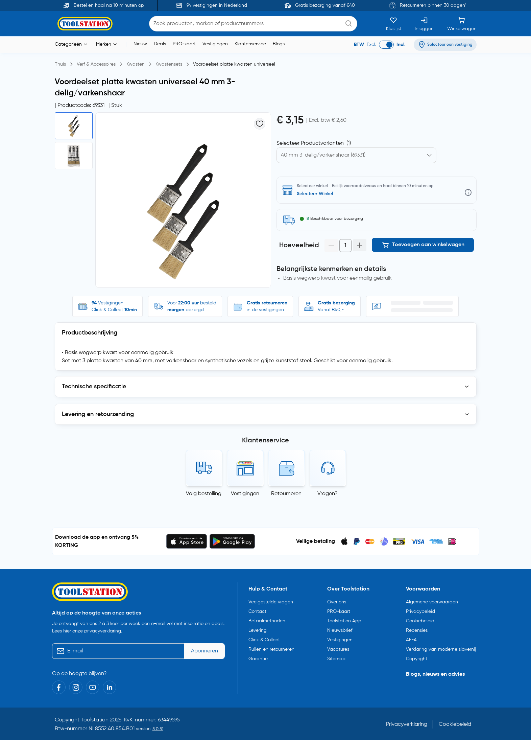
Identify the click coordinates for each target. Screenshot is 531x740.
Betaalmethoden (266, 621)
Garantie (258, 658)
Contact (257, 611)
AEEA (411, 640)
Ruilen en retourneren (271, 649)
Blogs (279, 44)
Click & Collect (264, 640)
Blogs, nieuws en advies (435, 674)
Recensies (417, 630)
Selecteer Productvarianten (313, 143)
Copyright (416, 658)
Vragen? (327, 493)
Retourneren (286, 493)
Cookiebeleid (420, 621)
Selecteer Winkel (315, 193)
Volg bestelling (203, 493)
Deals (160, 44)
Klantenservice (250, 44)
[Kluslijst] (393, 24)
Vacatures (338, 649)
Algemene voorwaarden (432, 602)
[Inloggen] (424, 24)
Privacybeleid (420, 611)
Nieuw (140, 44)
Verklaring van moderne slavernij (441, 649)
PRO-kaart (184, 44)
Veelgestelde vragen (270, 602)
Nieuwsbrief (339, 630)
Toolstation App (344, 621)
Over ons (336, 602)
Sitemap (336, 658)
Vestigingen (215, 44)
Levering (257, 630)
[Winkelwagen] (462, 24)
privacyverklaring (102, 631)
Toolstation (94, 720)
